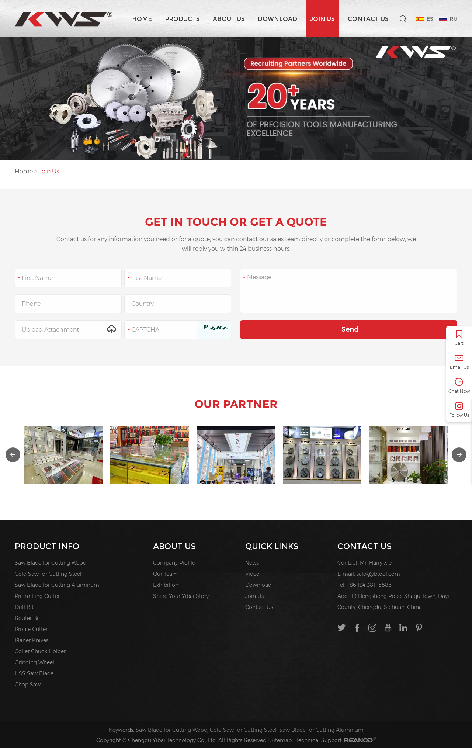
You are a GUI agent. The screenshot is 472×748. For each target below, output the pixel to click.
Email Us (459, 362)
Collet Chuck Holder (40, 651)
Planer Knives (31, 640)
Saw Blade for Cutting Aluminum (57, 585)
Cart (459, 338)
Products (182, 18)
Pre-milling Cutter (37, 596)
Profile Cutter (31, 629)
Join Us (322, 18)
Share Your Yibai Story (181, 596)
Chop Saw (28, 684)
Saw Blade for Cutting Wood (50, 563)
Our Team (165, 574)
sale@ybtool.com (378, 574)
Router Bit (27, 618)
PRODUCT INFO (47, 546)
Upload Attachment (68, 330)
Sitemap (281, 740)
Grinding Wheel (34, 662)
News (252, 563)
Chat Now (459, 386)
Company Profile (174, 563)
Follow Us (459, 410)
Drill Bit (24, 607)
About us (229, 18)
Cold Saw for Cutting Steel (48, 574)
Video (252, 574)
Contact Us (368, 18)
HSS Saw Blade (34, 673)
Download (277, 18)
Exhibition (165, 585)
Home (142, 18)
